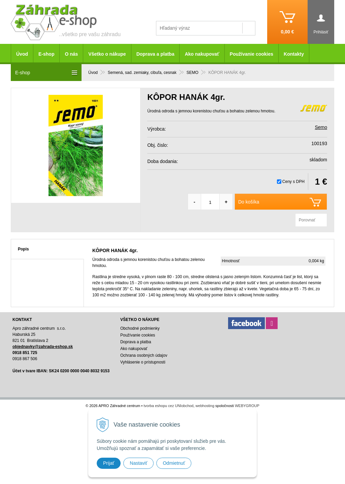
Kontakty (294, 54)
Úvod (22, 54)
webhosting (204, 406)
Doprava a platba (155, 54)
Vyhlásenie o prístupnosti (142, 362)
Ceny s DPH (293, 181)
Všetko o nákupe (107, 54)
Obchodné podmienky (140, 328)
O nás (71, 54)
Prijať (108, 463)
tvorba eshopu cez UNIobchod (168, 406)
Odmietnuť (174, 463)
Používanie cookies (251, 54)
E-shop (46, 54)
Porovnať (307, 220)
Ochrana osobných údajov (143, 355)
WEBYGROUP (247, 406)
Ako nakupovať (202, 54)
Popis (23, 249)
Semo (321, 127)
